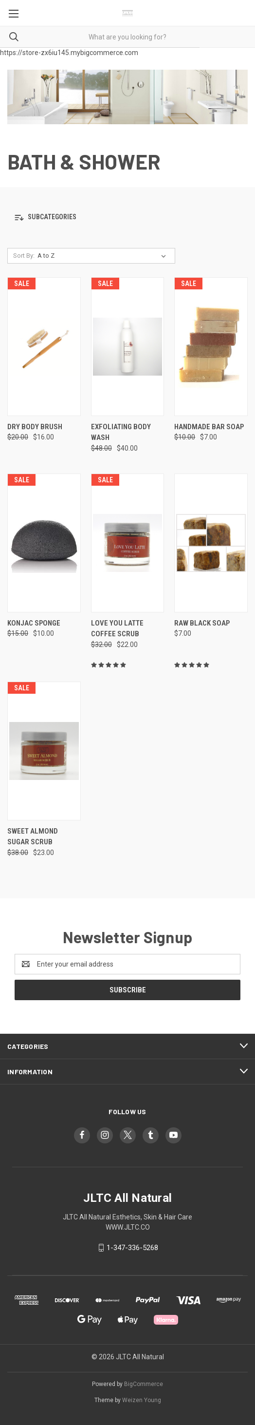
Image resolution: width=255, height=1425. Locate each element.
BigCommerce (143, 1384)
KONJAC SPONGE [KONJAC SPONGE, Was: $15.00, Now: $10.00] (33, 623)
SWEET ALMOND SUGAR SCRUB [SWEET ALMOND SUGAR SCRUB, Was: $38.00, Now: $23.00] (32, 837)
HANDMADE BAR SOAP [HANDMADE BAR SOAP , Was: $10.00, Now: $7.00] (209, 426)
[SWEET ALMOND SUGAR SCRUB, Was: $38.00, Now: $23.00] (44, 751)
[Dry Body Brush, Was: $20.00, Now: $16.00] (44, 346)
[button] (127, 217)
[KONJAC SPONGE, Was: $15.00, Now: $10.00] (44, 542)
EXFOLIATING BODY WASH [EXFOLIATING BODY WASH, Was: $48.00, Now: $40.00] (121, 432)
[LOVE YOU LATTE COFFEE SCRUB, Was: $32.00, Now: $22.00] (128, 542)
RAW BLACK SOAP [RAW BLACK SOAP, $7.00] (202, 623)
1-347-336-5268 (132, 1247)
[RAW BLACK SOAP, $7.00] (211, 542)
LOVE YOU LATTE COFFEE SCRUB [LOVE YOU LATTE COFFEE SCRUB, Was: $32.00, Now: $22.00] (117, 629)
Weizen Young (141, 1400)
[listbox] (103, 255)
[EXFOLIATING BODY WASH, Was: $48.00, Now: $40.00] (128, 346)
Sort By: (24, 255)
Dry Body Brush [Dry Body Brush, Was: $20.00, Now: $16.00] (34, 426)
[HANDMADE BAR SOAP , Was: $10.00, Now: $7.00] (211, 346)
